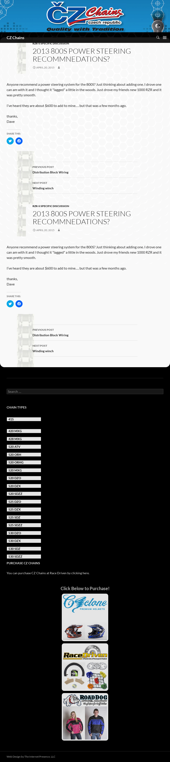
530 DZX (14, 541)
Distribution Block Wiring (85, 169)
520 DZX (14, 486)
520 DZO (14, 478)
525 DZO (14, 502)
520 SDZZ (15, 494)
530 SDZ (14, 549)
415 (11, 419)
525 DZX (14, 509)
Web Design (14, 756)
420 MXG (15, 431)
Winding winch (85, 185)
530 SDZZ (15, 556)
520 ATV (14, 446)
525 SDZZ (15, 525)
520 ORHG (15, 462)
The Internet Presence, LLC (39, 756)
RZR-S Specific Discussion (51, 43)
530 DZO (14, 533)
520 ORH (14, 454)
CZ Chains (15, 37)
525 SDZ (14, 517)
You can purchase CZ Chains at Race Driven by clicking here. (48, 573)
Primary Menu (164, 37)
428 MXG (15, 439)
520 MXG (15, 470)
